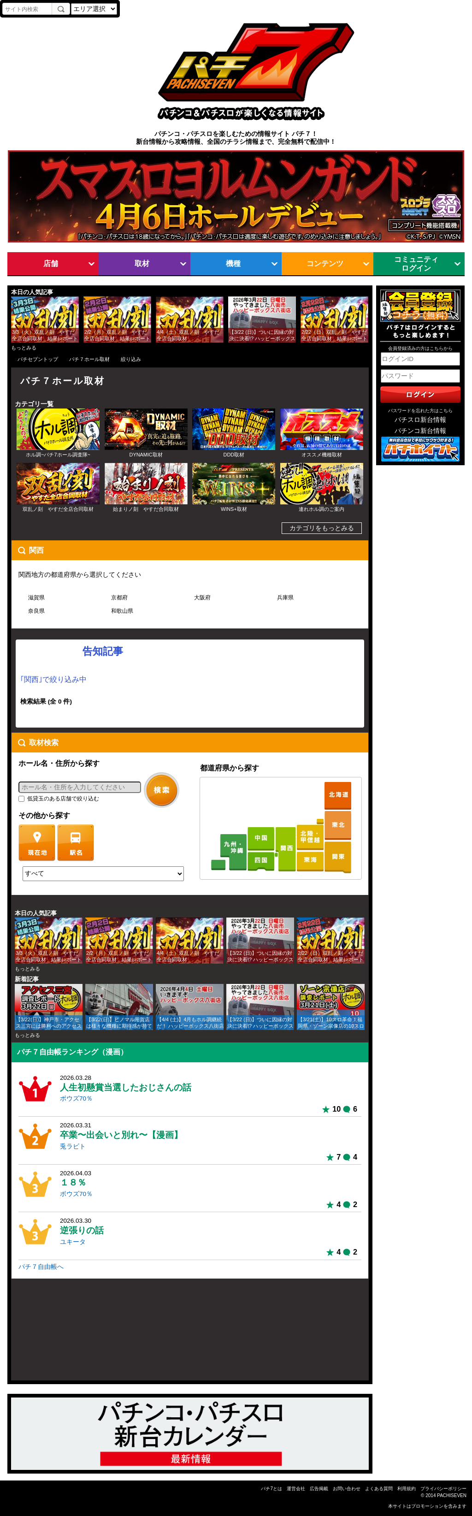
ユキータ (73, 1241)
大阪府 (202, 597)
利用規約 (406, 1488)
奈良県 (36, 611)
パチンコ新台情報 (420, 430)
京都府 (119, 597)
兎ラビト (73, 1146)
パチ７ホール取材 (89, 359)
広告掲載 (319, 1488)
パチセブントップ (38, 359)
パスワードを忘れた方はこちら (420, 410)
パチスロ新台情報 (420, 419)
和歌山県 (122, 611)
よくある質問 (379, 1488)
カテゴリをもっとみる (321, 528)
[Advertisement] (55, 1333)
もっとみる (23, 347)
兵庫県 (285, 597)
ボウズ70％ (76, 1098)
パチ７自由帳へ (41, 1266)
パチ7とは (271, 1488)
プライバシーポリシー (443, 1488)
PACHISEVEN (451, 1495)
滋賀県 (36, 597)
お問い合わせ (346, 1488)
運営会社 (296, 1488)
